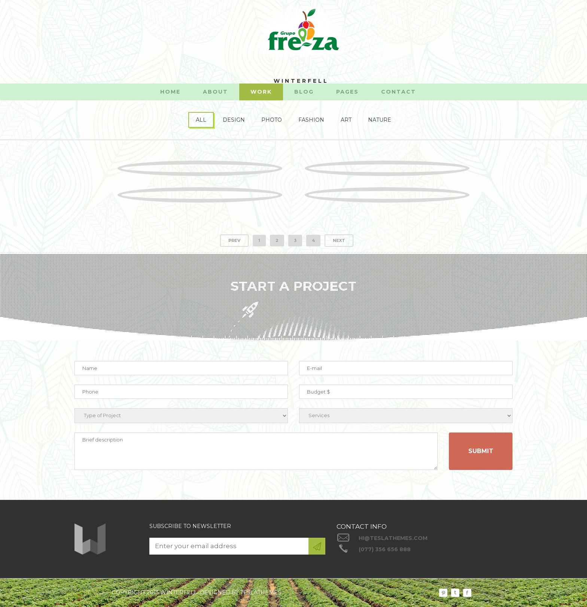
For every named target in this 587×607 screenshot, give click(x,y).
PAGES (347, 91)
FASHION (311, 119)
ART (346, 119)
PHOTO (271, 119)
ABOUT (215, 91)
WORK (261, 91)
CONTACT (398, 91)
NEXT (339, 240)
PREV (234, 240)
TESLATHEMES (260, 592)
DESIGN (234, 119)
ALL (201, 119)
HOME (170, 91)
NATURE (379, 119)
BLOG (304, 91)
